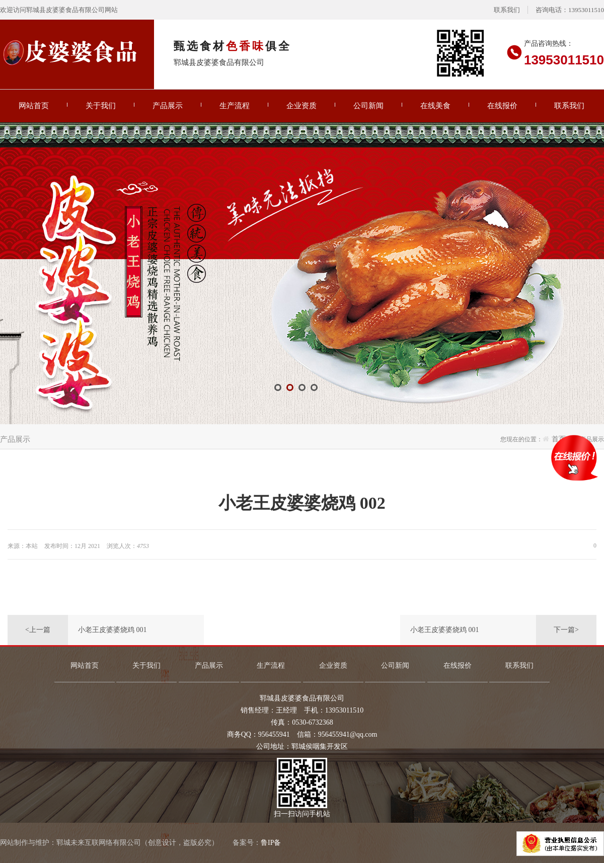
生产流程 (234, 106)
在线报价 (502, 106)
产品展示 (168, 106)
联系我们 (507, 10)
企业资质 (301, 106)
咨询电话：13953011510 (570, 10)
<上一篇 (37, 630)
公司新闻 (368, 106)
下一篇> (566, 630)
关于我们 (101, 106)
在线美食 (435, 106)
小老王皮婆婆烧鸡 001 (112, 630)
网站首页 (34, 106)
